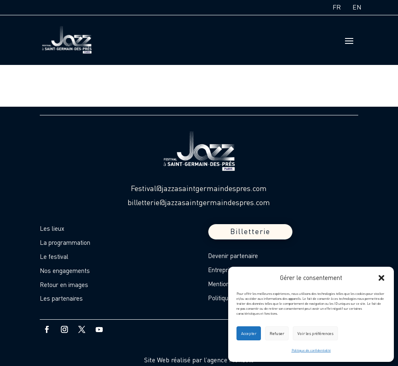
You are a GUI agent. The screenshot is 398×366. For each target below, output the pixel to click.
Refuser (277, 333)
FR (337, 7)
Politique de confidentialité (311, 350)
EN (357, 7)
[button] (381, 278)
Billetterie (250, 231)
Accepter (248, 333)
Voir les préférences (315, 333)
